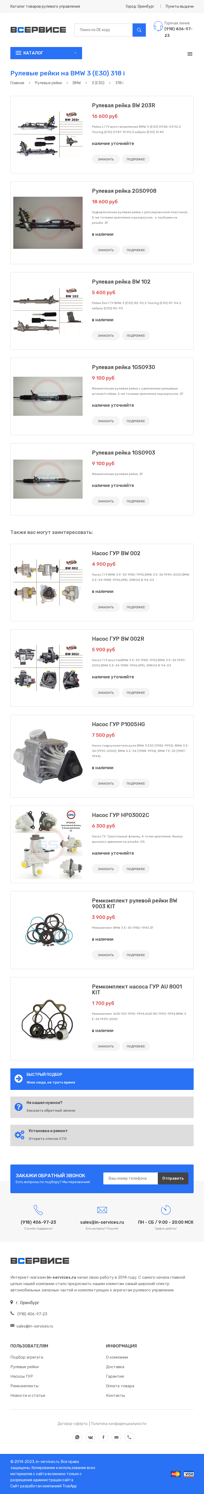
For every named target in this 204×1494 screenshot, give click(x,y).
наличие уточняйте (113, 143)
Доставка (115, 1366)
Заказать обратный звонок (51, 1110)
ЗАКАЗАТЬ (106, 159)
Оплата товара (120, 1386)
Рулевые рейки (24, 1366)
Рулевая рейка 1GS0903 (123, 453)
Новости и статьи (27, 1395)
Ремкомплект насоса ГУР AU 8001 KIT (137, 989)
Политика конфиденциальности (118, 1424)
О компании (117, 1357)
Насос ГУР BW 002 (116, 553)
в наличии (102, 234)
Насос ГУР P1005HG (118, 724)
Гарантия (115, 1376)
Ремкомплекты (24, 1386)
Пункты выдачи (180, 6)
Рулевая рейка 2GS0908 (124, 191)
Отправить (173, 1178)
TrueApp (69, 1486)
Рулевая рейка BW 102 (121, 282)
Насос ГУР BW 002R (118, 639)
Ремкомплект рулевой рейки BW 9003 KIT (134, 903)
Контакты (115, 1395)
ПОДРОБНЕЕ (136, 159)
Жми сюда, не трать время (51, 1082)
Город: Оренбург (140, 6)
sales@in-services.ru (31, 1326)
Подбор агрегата (26, 1357)
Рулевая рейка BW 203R (123, 105)
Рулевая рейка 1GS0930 (123, 367)
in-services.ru (47, 1461)
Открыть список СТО (47, 1139)
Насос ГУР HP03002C (120, 815)
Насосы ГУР (21, 1376)
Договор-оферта (72, 1424)
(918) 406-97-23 (28, 1314)
